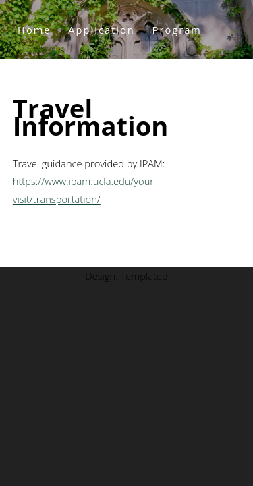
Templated (143, 276)
